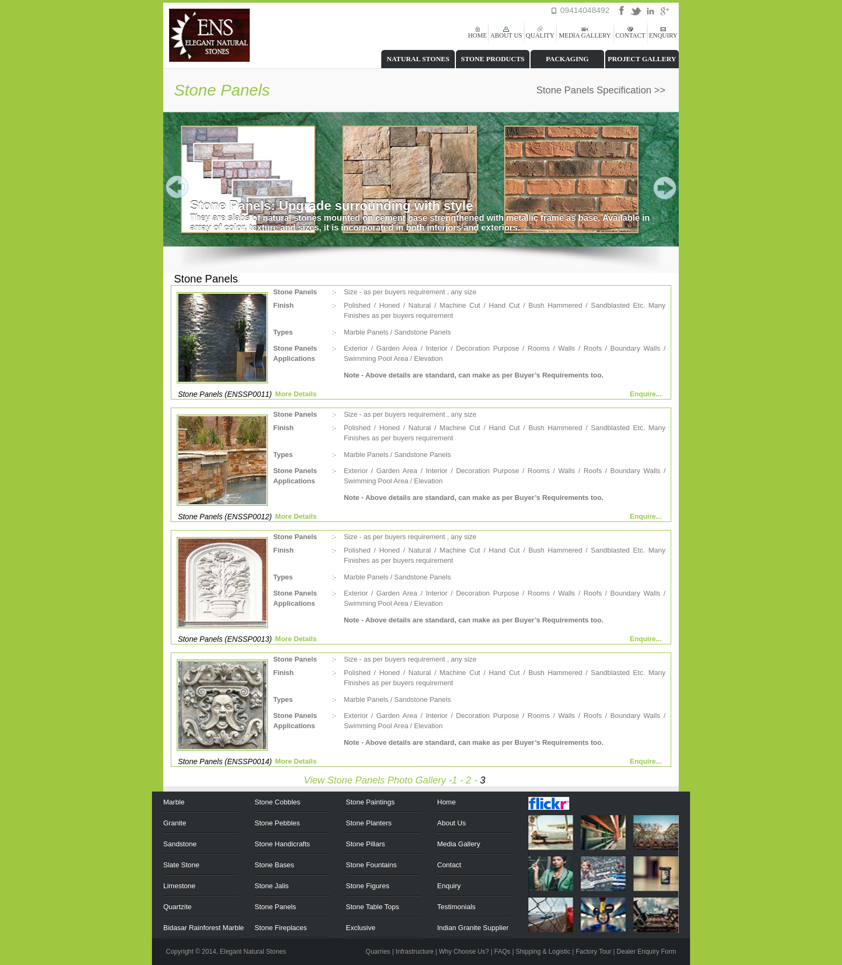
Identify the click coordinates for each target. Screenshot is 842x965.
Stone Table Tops (372, 907)
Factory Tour (593, 951)
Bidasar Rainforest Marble (203, 928)
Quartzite (177, 907)
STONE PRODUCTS (493, 59)
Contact (449, 865)
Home (446, 802)
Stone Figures (367, 886)
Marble (174, 802)
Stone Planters (368, 823)
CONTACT (630, 35)
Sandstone (180, 844)
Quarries (378, 951)
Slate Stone (181, 865)
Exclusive (360, 928)
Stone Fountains (371, 865)
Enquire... (646, 394)
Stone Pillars (365, 844)
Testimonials (456, 907)
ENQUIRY (663, 35)
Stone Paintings (370, 802)
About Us (451, 823)
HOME (477, 35)
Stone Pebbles (277, 823)
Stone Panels (275, 907)
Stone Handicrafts (282, 844)
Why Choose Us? (464, 951)
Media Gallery (458, 844)
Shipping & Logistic (543, 951)
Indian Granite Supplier (473, 928)
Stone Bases (274, 865)
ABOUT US (506, 35)
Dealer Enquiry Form (646, 951)
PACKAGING (567, 59)
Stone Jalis (272, 886)
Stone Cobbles (277, 802)
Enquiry (449, 886)
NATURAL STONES (418, 59)
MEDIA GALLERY (585, 35)
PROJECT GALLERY (642, 59)
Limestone (179, 886)
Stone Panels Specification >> (600, 90)
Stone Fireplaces (281, 928)
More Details (295, 394)
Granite (174, 823)
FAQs (502, 951)
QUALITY (540, 35)
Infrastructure (415, 951)
